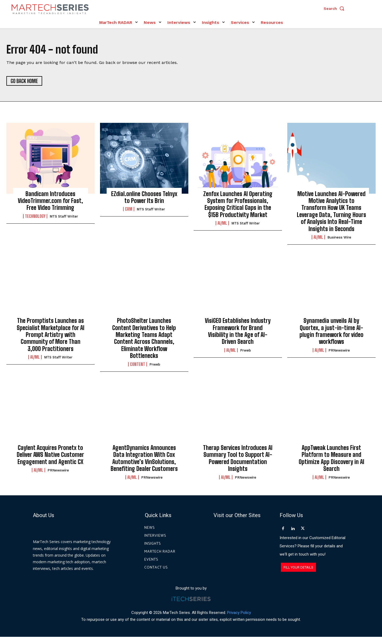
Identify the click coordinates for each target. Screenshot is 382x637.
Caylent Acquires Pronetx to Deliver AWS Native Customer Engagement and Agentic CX (50, 455)
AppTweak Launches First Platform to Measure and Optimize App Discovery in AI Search (331, 458)
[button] (335, 8)
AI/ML (222, 223)
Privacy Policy (239, 612)
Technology (35, 216)
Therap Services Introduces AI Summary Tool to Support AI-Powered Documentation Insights (237, 458)
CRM (128, 209)
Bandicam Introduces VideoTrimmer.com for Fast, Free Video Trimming (50, 200)
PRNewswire (339, 351)
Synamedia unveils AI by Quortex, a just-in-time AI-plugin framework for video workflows (331, 331)
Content (137, 364)
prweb (154, 364)
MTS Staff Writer (64, 217)
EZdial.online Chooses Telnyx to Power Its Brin (144, 197)
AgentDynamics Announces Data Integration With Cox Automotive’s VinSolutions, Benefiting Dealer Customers (144, 458)
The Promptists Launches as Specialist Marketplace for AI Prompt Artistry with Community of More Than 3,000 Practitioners (50, 335)
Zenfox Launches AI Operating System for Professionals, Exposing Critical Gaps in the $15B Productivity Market (237, 204)
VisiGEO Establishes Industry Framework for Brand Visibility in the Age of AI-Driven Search (238, 331)
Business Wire (339, 238)
